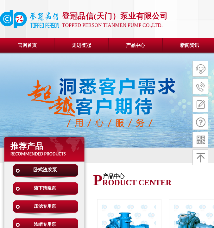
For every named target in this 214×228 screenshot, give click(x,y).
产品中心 (135, 45)
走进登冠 (81, 45)
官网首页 (27, 45)
